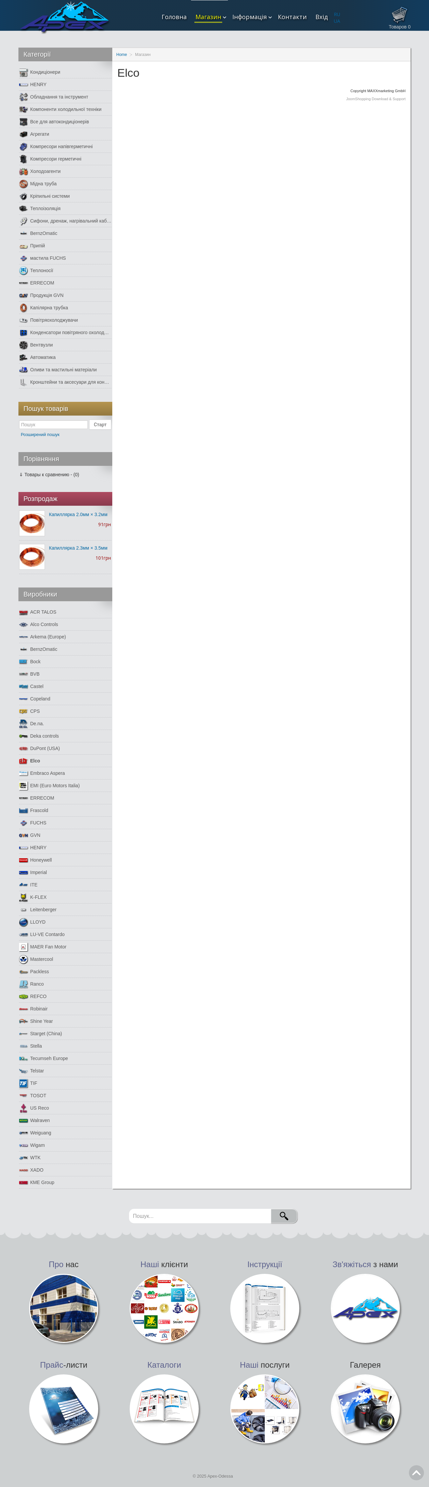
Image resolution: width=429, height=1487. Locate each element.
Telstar (31, 1071)
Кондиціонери (39, 72)
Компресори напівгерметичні (56, 146)
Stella (30, 1046)
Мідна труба (38, 184)
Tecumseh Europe (43, 1058)
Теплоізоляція (40, 208)
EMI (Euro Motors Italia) (49, 786)
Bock (30, 662)
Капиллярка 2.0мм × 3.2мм (78, 514)
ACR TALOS (37, 612)
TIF (28, 1083)
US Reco (34, 1108)
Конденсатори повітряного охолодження (65, 332)
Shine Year (36, 1021)
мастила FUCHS (42, 258)
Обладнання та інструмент (53, 97)
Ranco (31, 984)
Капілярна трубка (43, 308)
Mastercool (36, 959)
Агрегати (34, 134)
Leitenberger (38, 910)
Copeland (34, 699)
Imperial (33, 872)
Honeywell (35, 860)
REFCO (33, 996)
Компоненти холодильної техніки (60, 109)
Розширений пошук (40, 434)
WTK (30, 1158)
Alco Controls (38, 624)
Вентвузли (36, 345)
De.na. (31, 724)
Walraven (34, 1120)
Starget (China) (40, 1034)
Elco (29, 761)
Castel (31, 686)
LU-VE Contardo (42, 934)
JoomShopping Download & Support (376, 99)
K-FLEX (33, 897)
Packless (34, 972)
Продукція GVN (41, 295)
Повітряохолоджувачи (48, 320)
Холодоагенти (40, 171)
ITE (28, 885)
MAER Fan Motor (42, 947)
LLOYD (32, 922)
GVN (29, 835)
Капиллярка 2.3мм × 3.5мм (78, 548)
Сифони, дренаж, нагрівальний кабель (65, 221)
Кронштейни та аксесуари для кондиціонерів (65, 382)
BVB (29, 674)
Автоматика (37, 357)
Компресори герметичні (50, 159)
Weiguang (35, 1133)
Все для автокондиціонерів (54, 122)
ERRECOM (36, 283)
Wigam (32, 1145)
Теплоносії (36, 270)
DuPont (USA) (39, 748)
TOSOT (32, 1096)
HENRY (33, 84)
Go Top (416, 1472)
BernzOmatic (38, 233)
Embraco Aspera (42, 773)
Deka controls (39, 736)
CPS (29, 711)
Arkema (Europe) (42, 637)
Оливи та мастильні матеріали (58, 370)
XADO (31, 1170)
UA (337, 21)
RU (337, 14)
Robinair (33, 1009)
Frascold (33, 810)
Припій (32, 246)
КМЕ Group (36, 1182)
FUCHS (32, 823)
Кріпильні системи (44, 196)
